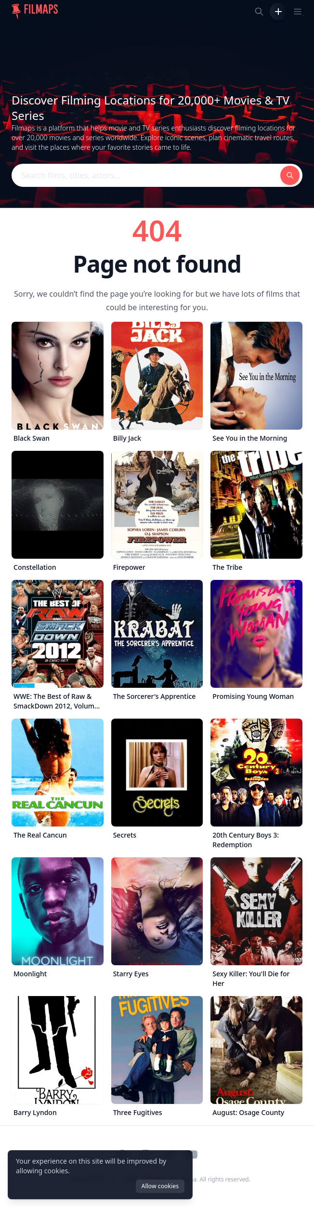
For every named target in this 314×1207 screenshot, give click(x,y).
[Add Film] (278, 11)
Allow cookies (160, 1186)
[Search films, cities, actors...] (259, 11)
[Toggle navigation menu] (297, 11)
